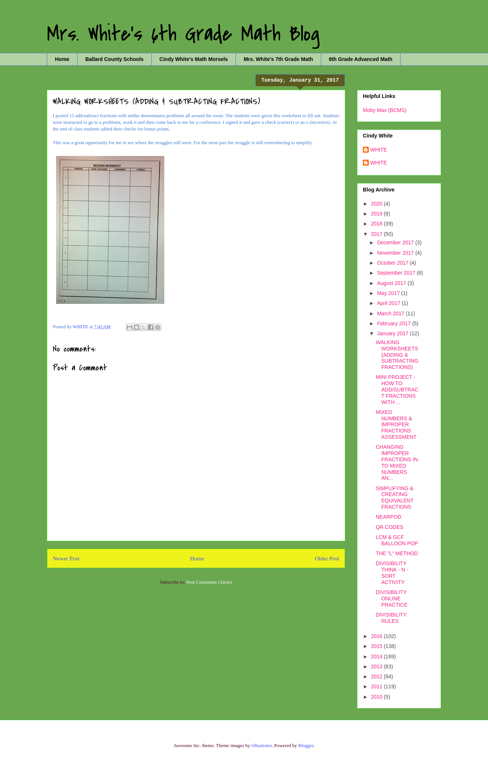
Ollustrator (261, 745)
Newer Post (66, 558)
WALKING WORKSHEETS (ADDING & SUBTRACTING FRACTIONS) (397, 354)
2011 (377, 686)
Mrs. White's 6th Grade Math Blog (183, 34)
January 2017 (393, 333)
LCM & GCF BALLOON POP (397, 540)
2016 (377, 636)
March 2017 (391, 313)
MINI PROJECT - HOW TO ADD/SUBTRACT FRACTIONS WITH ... (397, 389)
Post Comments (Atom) (209, 582)
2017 (377, 234)
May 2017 (389, 293)
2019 (377, 214)
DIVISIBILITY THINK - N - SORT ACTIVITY (392, 572)
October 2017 (393, 263)
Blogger (305, 745)
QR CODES (389, 527)
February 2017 (394, 323)
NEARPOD (388, 517)
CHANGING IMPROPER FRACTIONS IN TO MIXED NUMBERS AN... (397, 462)
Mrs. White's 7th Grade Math (278, 59)
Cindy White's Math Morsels (193, 59)
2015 (377, 646)
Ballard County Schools (114, 59)
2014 (377, 656)
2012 (377, 676)
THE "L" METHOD (397, 553)
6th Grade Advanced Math (360, 59)
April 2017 (389, 303)
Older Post (327, 558)
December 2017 (396, 242)
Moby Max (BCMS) (384, 110)
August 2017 (392, 283)
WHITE (378, 150)
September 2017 (396, 273)
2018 (377, 224)
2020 (377, 204)
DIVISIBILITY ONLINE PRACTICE (392, 598)
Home (62, 59)
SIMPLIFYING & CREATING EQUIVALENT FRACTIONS (394, 497)
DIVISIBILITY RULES (391, 618)
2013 (377, 666)
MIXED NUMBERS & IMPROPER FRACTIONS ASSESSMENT (396, 424)
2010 (377, 697)
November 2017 (396, 253)
